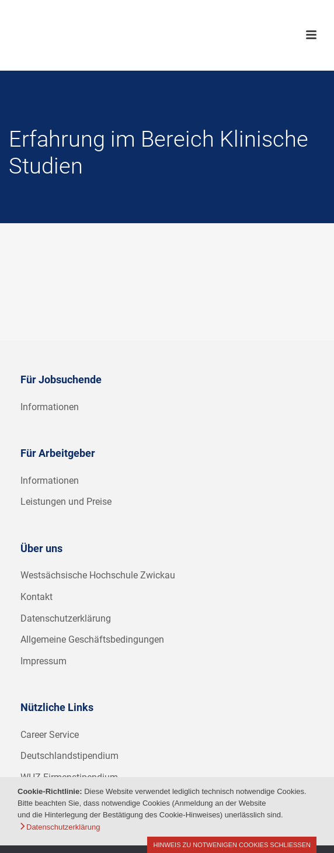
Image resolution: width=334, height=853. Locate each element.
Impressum (43, 661)
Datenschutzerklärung (65, 618)
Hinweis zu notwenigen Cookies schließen (232, 844)
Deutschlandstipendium (69, 755)
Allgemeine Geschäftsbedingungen (92, 639)
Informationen (49, 406)
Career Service (49, 734)
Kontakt (36, 596)
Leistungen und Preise (66, 501)
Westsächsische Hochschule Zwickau (97, 575)
